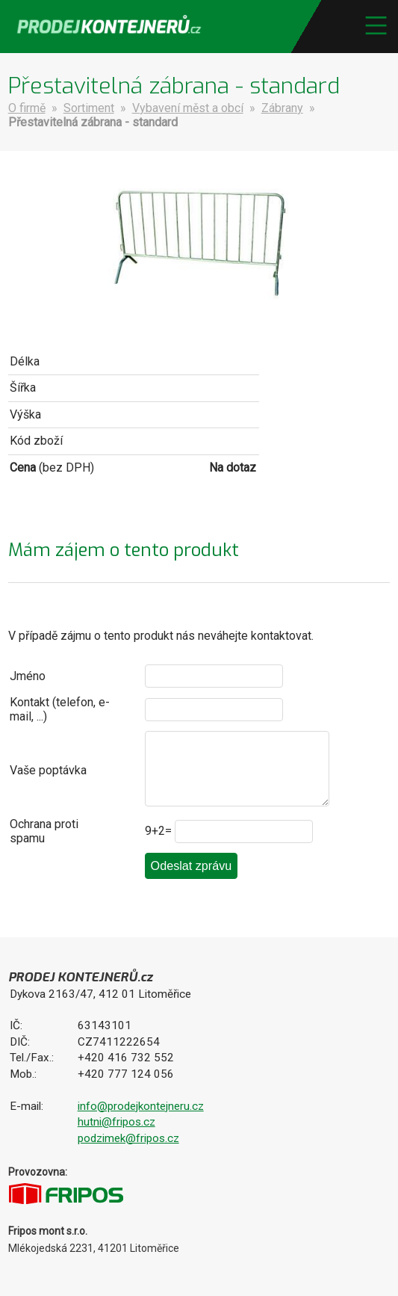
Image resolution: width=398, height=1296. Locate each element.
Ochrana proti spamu (44, 831)
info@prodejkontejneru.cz (141, 1106)
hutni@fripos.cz (116, 1122)
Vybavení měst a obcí (187, 108)
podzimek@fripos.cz (128, 1138)
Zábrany (282, 108)
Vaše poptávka (48, 770)
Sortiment (88, 108)
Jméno (28, 676)
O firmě (27, 108)
